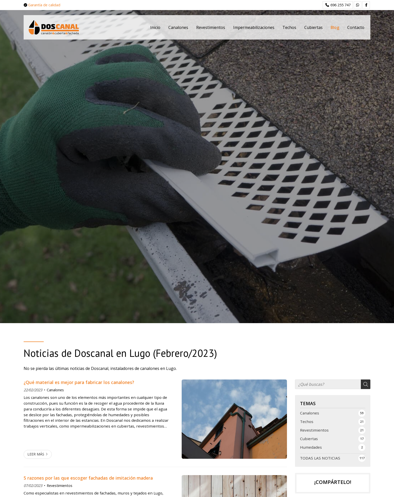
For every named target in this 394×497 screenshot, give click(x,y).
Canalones (55, 390)
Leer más (35, 454)
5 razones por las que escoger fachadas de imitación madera (88, 478)
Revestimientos (59, 485)
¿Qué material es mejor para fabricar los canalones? (79, 382)
